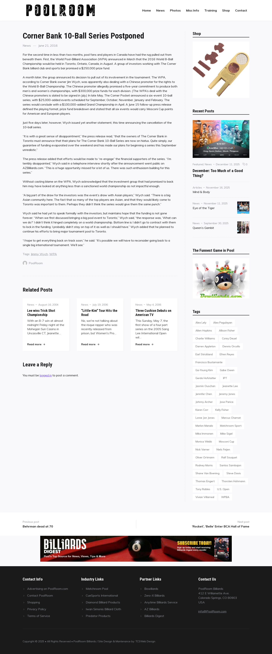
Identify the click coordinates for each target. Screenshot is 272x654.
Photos (175, 10)
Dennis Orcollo (231, 346)
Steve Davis (233, 473)
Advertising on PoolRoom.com (47, 589)
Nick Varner (202, 449)
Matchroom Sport (230, 425)
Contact (241, 10)
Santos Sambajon (230, 465)
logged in (46, 375)
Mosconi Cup (226, 441)
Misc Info (192, 10)
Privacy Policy (36, 609)
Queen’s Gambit (203, 228)
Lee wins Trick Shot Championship (41, 313)
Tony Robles (203, 489)
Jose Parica (226, 401)
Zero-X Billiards (154, 595)
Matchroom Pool (97, 589)
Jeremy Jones (227, 393)
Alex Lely (201, 322)
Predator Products (98, 616)
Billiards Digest (154, 616)
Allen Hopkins (204, 330)
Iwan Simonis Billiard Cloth (103, 609)
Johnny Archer (204, 401)
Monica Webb (204, 441)
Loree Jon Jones (205, 417)
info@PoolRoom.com (212, 611)
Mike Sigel (226, 433)
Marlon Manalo (204, 425)
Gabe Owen (227, 370)
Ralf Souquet (229, 457)
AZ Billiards (151, 609)
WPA (53, 254)
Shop (226, 10)
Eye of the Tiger (204, 208)
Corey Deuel (229, 338)
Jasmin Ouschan (205, 386)
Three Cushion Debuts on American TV (153, 313)
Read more (36, 344)
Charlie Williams (205, 338)
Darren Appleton (206, 346)
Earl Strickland (204, 354)
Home (146, 10)
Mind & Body (201, 192)
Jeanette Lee (230, 386)
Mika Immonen (204, 433)
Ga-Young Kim (204, 370)
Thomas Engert (205, 481)
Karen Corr (202, 409)
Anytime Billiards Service (161, 602)
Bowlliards (151, 589)
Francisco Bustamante (209, 362)
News (160, 10)
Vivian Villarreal (205, 497)
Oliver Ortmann (205, 457)
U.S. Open (223, 489)
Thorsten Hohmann (233, 481)
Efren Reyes (227, 354)
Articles (197, 187)
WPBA (225, 497)
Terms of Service (38, 616)
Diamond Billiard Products (103, 602)
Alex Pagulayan (222, 322)
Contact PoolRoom (40, 595)
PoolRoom (33, 263)
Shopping (33, 602)
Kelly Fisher (222, 409)
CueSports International (102, 595)
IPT (225, 378)
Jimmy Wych (39, 254)
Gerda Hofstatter (206, 378)
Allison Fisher (227, 330)
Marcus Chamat (231, 417)
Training (210, 10)
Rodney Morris (204, 465)
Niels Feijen (223, 449)
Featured (198, 164)
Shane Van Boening (207, 473)
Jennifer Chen (204, 393)
